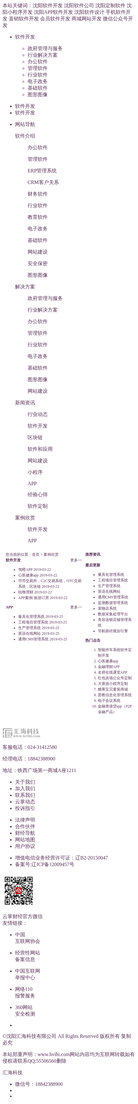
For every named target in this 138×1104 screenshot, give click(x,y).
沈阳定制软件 (110, 5)
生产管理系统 (29, 628)
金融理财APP (109, 667)
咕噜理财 (25, 592)
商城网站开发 (87, 18)
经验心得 (38, 494)
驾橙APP (25, 569)
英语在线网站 (29, 633)
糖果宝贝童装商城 (113, 689)
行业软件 (38, 74)
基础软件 (38, 88)
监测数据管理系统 (113, 603)
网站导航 (25, 124)
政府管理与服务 (45, 48)
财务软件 (38, 194)
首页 (36, 554)
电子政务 (38, 81)
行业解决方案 (43, 55)
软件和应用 (40, 449)
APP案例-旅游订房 (33, 598)
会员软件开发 (55, 18)
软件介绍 (25, 136)
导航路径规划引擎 (113, 631)
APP (32, 483)
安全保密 (38, 263)
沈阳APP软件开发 (53, 12)
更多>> (76, 560)
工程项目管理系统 (33, 622)
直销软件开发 (24, 18)
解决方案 (25, 286)
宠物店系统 (107, 608)
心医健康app (28, 575)
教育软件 (38, 217)
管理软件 (38, 68)
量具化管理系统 (31, 616)
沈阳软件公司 (79, 5)
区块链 (35, 437)
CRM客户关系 (43, 182)
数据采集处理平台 (113, 614)
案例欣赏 (25, 517)
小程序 (35, 472)
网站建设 (38, 252)
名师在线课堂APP (112, 672)
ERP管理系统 (42, 170)
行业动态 (38, 414)
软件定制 (38, 506)
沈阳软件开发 (48, 5)
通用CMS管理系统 (33, 639)
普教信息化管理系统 (115, 695)
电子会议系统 (109, 700)
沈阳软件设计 (89, 12)
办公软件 (38, 61)
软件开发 (25, 36)
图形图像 (38, 94)
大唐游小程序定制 (113, 683)
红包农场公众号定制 (115, 678)
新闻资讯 (25, 402)
